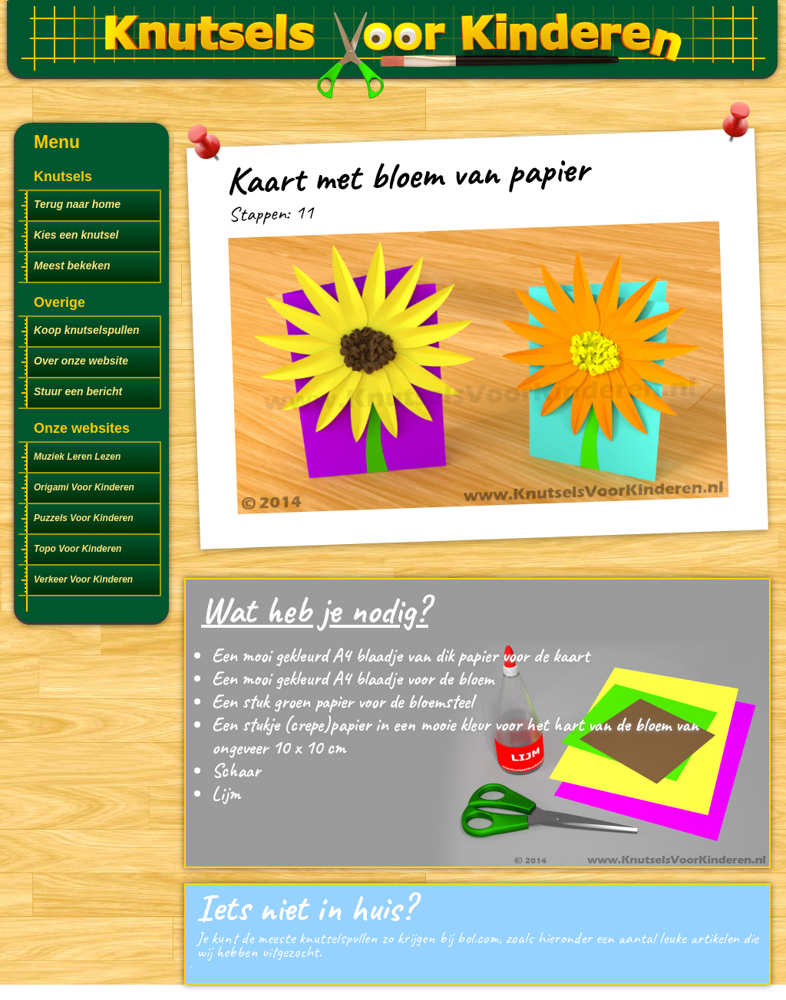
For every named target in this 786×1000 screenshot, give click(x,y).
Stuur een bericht (78, 391)
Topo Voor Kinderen (77, 548)
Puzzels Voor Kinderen (84, 518)
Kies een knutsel (76, 235)
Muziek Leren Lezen (77, 456)
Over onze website (81, 361)
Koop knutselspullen (87, 330)
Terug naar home (77, 204)
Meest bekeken (72, 265)
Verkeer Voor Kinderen (83, 579)
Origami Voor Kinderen (84, 487)
